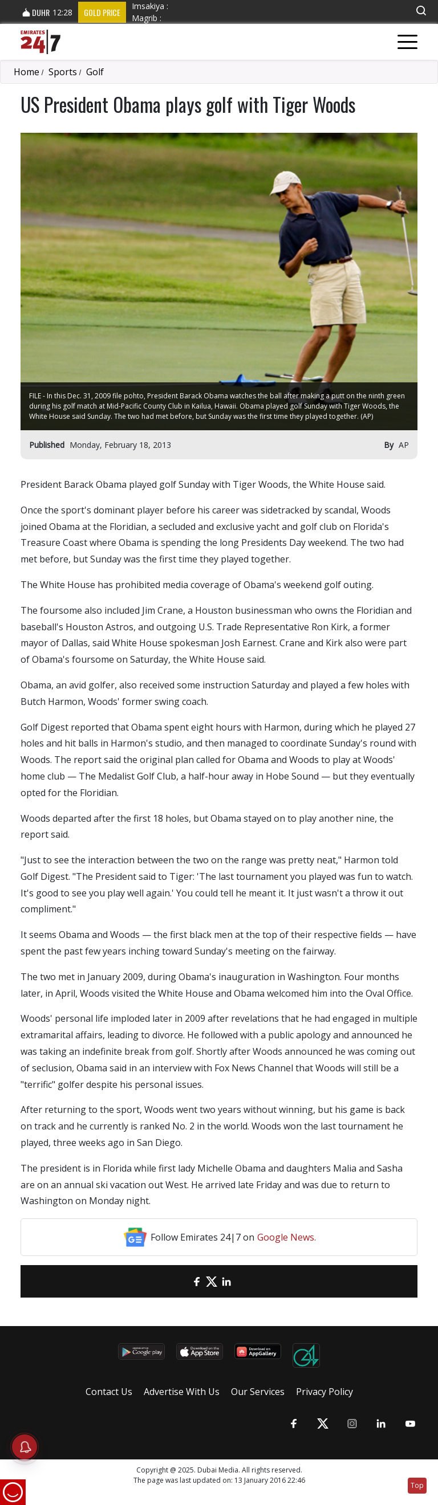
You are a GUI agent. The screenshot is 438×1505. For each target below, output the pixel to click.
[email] (182, 1281)
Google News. (286, 1237)
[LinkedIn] (226, 1281)
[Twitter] (211, 1281)
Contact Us (109, 1391)
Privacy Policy (324, 1391)
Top (417, 1485)
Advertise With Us (182, 1391)
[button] (421, 10)
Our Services (258, 1391)
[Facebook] (196, 1281)
